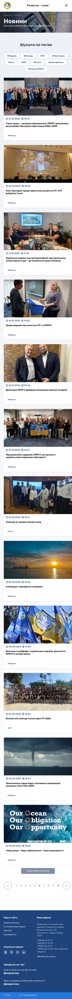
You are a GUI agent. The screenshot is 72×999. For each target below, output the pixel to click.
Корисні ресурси (11, 923)
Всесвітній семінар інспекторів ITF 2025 (28, 718)
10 (58, 885)
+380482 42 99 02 (45, 943)
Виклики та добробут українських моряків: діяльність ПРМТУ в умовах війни (36, 652)
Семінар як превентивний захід (23, 522)
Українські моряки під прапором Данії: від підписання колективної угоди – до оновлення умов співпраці (36, 259)
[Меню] (66, 5)
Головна (7, 15)
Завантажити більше (38, 870)
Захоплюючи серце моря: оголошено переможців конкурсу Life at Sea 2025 (33, 784)
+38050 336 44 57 (45, 946)
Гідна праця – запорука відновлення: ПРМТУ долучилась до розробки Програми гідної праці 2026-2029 (37, 124)
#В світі (37, 62)
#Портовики (58, 56)
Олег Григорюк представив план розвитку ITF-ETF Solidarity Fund (34, 192)
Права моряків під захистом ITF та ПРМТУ (29, 325)
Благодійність (10, 934)
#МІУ (23, 62)
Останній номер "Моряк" (15, 927)
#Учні (11, 62)
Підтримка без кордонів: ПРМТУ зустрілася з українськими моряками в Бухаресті (31, 456)
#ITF (42, 56)
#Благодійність (56, 62)
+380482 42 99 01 (44, 940)
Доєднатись (11, 973)
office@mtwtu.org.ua (46, 956)
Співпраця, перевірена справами (24, 586)
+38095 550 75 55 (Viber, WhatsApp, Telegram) (52, 950)
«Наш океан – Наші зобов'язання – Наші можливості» (35, 850)
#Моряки (11, 56)
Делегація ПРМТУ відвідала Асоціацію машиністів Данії (36, 390)
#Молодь (28, 56)
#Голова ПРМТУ (36, 69)
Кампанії (8, 931)
